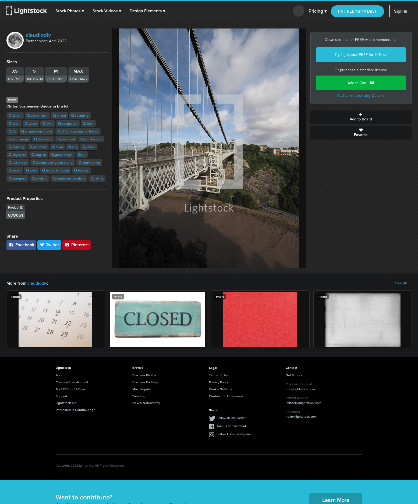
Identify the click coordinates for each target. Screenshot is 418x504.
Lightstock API (66, 403)
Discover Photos (144, 375)
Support (61, 396)
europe (81, 170)
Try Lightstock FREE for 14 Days (361, 55)
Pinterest (77, 245)
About (60, 375)
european (17, 178)
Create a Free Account (72, 382)
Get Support (294, 375)
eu (82, 154)
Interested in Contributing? (75, 410)
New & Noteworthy (146, 403)
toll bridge (18, 162)
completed (67, 123)
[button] (69, 11)
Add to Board (361, 117)
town (57, 147)
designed (66, 139)
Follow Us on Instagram (234, 434)
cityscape (17, 154)
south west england (69, 178)
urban (89, 147)
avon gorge (19, 139)
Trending (138, 396)
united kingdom (55, 170)
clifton (15, 115)
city (72, 147)
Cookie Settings (220, 389)
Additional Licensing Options (361, 95)
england (39, 178)
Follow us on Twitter (231, 418)
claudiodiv (38, 35)
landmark (38, 147)
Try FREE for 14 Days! (357, 11)
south (15, 170)
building (16, 147)
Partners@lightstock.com (303, 403)
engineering (89, 162)
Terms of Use (218, 375)
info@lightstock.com (300, 389)
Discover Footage (145, 382)
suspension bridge (36, 131)
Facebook (21, 245)
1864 (88, 123)
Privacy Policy (219, 382)
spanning (79, 115)
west (31, 170)
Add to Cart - (361, 83)
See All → (403, 283)
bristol (59, 115)
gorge (31, 123)
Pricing (318, 11)
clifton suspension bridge (78, 131)
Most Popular (141, 389)
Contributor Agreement (226, 396)
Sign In (400, 11)
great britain (62, 154)
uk (12, 131)
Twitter (49, 245)
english (38, 154)
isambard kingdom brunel (53, 162)
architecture (91, 139)
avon (14, 123)
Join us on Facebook (232, 426)
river (47, 123)
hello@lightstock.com (301, 416)
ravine (97, 178)
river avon (43, 139)
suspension (37, 115)
